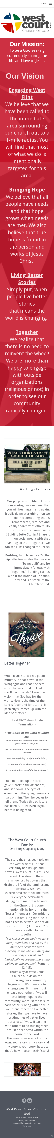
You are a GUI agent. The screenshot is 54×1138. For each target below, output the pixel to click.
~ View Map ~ (27, 1126)
